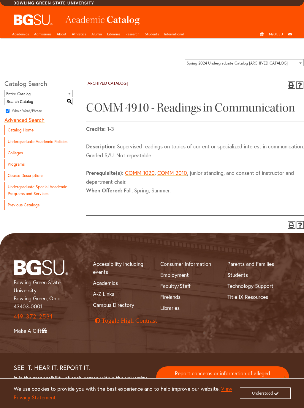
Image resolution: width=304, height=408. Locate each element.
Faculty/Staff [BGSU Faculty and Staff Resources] (175, 286)
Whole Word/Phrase (27, 111)
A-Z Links (103, 294)
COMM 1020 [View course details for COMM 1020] (140, 173)
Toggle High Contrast (126, 320)
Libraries (113, 34)
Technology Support (250, 286)
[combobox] (244, 62)
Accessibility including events (118, 268)
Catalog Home (21, 130)
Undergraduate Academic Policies (37, 141)
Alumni (96, 34)
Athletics (79, 34)
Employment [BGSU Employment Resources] (174, 275)
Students (152, 34)
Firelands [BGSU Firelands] (170, 297)
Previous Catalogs (23, 205)
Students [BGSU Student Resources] (237, 275)
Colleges (15, 153)
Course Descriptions (25, 175)
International (174, 34)
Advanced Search (24, 120)
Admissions (42, 34)
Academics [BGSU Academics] (105, 283)
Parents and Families (250, 264)
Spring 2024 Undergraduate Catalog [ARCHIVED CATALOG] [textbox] (237, 63)
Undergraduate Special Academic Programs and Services (37, 190)
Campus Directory (113, 305)
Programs (16, 164)
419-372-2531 (33, 316)
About (61, 34)
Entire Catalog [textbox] (18, 93)
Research (133, 34)
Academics (20, 34)
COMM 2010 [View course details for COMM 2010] (172, 173)
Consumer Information (185, 264)
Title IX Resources (247, 297)
